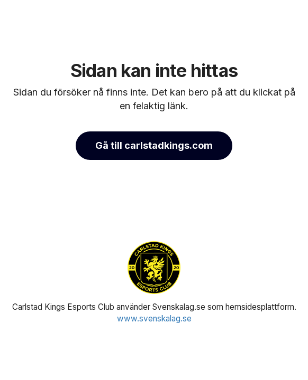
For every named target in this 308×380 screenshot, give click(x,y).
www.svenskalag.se (154, 319)
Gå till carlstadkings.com (154, 145)
